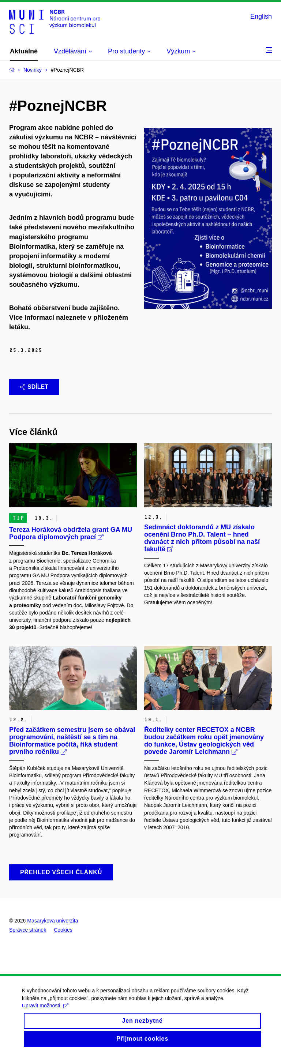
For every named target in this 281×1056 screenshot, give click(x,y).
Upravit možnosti (45, 1011)
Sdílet (34, 387)
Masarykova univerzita (52, 921)
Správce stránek (27, 930)
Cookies (63, 930)
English (261, 16)
